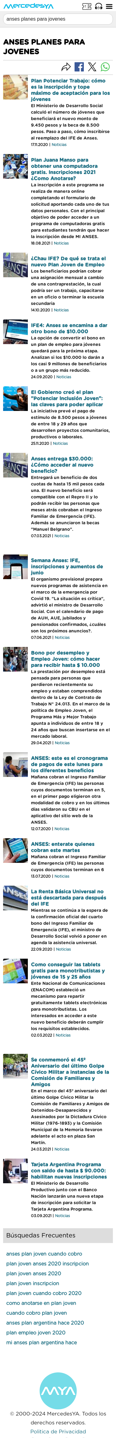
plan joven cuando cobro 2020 (43, 1293)
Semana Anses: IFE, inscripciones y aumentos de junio (67, 566)
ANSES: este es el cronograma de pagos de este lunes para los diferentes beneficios (69, 764)
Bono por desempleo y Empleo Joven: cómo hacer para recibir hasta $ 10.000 (65, 659)
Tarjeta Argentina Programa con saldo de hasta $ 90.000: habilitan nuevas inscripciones (69, 1171)
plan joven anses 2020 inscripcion (47, 1263)
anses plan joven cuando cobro (44, 1254)
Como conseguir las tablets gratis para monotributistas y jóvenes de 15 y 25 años (68, 971)
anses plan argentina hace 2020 (45, 1323)
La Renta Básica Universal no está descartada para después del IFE (68, 898)
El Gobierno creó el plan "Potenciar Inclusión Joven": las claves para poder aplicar (67, 398)
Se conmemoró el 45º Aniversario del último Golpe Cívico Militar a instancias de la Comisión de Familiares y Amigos (70, 1072)
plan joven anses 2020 (33, 1273)
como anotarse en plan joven (41, 1303)
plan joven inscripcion (32, 1283)
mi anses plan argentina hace (41, 1342)
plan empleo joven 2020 (35, 1332)
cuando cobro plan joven (36, 1313)
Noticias (59, 145)
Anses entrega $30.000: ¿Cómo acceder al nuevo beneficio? (62, 465)
